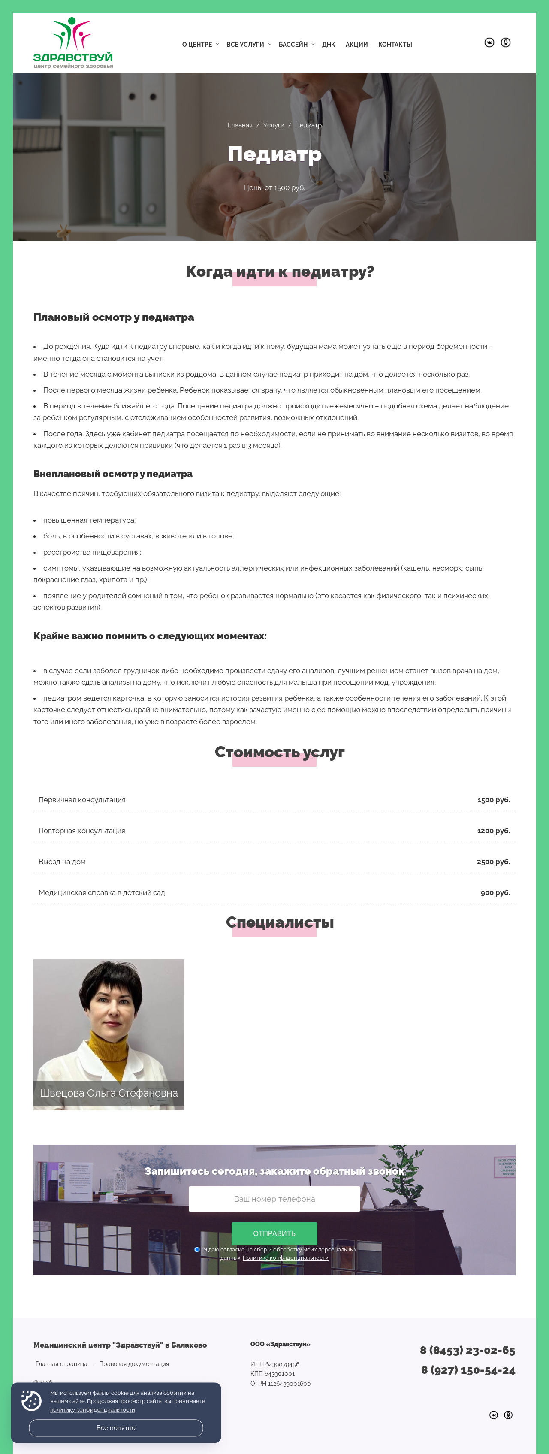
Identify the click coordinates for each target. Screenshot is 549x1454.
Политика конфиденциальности (286, 1257)
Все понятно (116, 1428)
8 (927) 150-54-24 (468, 1369)
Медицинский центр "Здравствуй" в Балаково (73, 43)
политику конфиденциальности (92, 1409)
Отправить (274, 1233)
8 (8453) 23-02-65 (468, 1350)
